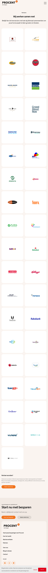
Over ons (5, 548)
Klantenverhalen (8, 540)
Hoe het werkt (7, 536)
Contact (5, 554)
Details (35, 569)
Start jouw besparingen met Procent (13, 533)
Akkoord (42, 569)
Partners (5, 543)
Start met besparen (8, 517)
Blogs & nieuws (7, 551)
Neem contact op (8, 487)
